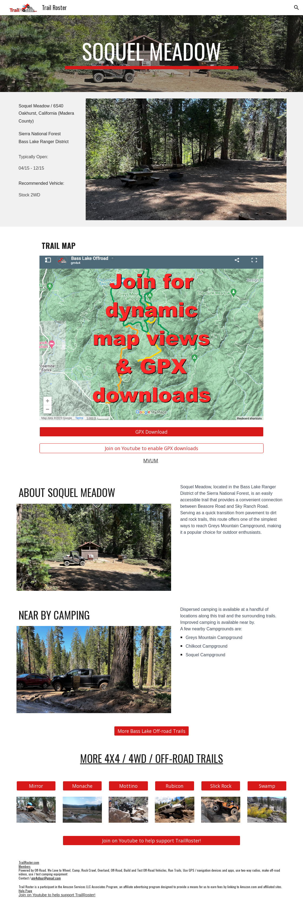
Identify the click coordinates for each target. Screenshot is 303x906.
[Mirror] (36, 786)
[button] (296, 7)
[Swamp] (267, 786)
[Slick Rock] (220, 786)
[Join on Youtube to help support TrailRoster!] (151, 840)
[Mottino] (128, 786)
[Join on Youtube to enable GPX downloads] (151, 448)
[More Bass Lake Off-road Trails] (151, 731)
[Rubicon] (174, 786)
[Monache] (82, 786)
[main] (152, 53)
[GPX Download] (151, 432)
